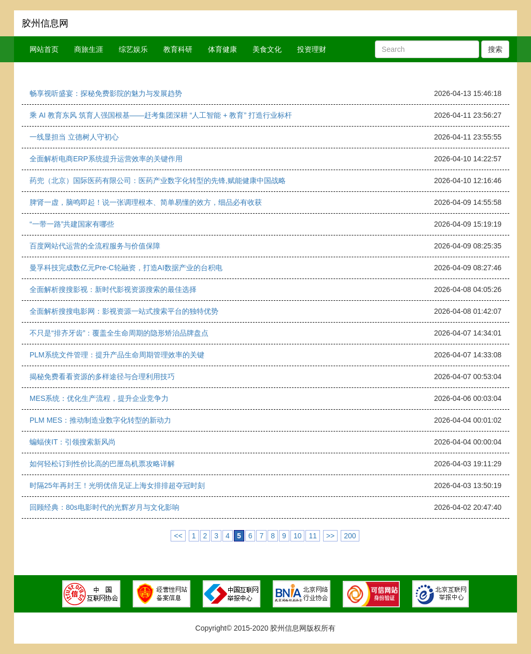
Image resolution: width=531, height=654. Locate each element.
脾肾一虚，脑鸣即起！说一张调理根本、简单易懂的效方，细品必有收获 (146, 202)
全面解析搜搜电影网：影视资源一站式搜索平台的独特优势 (124, 311)
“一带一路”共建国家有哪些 (72, 224)
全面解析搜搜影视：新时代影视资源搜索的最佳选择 (113, 289)
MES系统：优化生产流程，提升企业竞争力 (99, 398)
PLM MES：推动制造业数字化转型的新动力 (100, 420)
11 (313, 536)
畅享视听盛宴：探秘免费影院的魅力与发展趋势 (106, 93)
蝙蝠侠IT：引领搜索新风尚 (73, 442)
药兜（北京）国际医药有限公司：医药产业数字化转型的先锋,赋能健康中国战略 (158, 180)
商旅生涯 (88, 49)
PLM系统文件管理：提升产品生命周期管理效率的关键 (117, 355)
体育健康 (222, 49)
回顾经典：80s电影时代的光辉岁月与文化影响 (104, 507)
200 (350, 536)
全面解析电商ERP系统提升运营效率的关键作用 (106, 159)
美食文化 (267, 49)
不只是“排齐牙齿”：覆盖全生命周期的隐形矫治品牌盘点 (119, 333)
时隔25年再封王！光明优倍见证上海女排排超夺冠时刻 (117, 485)
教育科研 (177, 49)
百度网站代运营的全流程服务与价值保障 (95, 246)
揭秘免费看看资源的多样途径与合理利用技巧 (102, 376)
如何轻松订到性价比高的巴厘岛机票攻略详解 (102, 464)
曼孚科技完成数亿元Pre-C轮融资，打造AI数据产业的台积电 (126, 267)
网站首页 (44, 49)
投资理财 (311, 49)
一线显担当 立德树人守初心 (74, 137)
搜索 (495, 49)
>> (330, 536)
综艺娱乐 (133, 49)
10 (298, 536)
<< (178, 536)
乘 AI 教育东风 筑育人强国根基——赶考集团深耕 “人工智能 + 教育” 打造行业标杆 (161, 115)
